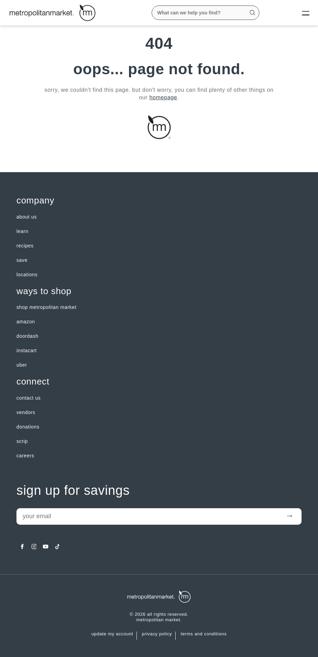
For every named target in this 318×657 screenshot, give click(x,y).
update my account (112, 634)
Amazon (25, 321)
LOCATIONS (27, 274)
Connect (32, 382)
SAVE (21, 260)
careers (25, 455)
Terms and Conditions (204, 634)
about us (26, 217)
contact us (28, 398)
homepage (163, 97)
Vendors (25, 412)
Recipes (25, 245)
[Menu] (300, 13)
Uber (21, 365)
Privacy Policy (157, 634)
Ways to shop (43, 291)
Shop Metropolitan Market (46, 307)
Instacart (26, 350)
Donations (27, 427)
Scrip (22, 441)
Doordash (27, 336)
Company (35, 200)
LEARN (22, 231)
